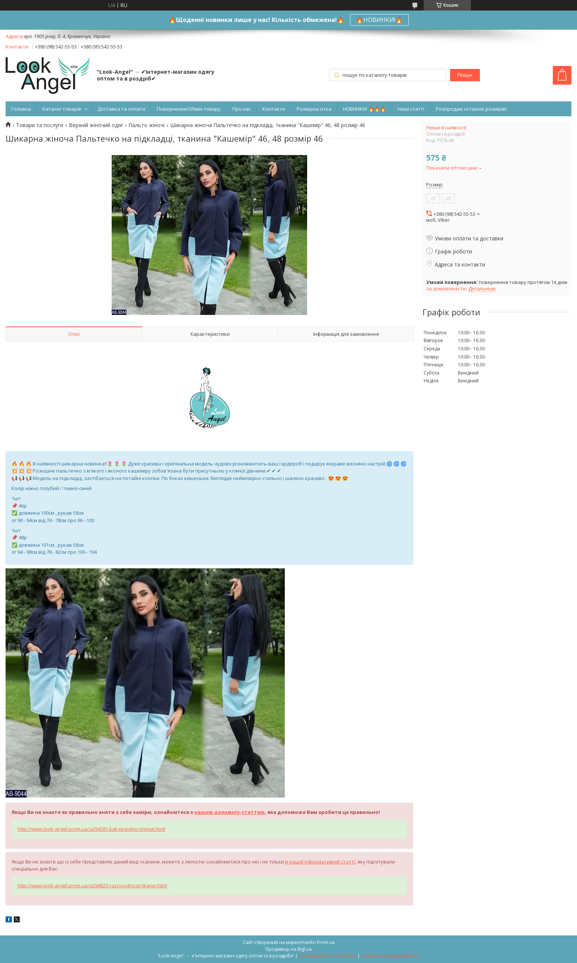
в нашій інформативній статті (320, 861)
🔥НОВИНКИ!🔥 (379, 20)
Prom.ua (326, 942)
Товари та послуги (39, 125)
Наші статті (411, 108)
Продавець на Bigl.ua (288, 949)
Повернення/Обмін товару (189, 108)
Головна (21, 108)
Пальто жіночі (146, 125)
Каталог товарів (61, 108)
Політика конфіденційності (390, 956)
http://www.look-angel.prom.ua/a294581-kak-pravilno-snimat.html (91, 828)
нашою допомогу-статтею (229, 812)
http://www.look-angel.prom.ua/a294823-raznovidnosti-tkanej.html (92, 885)
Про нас (241, 108)
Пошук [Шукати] (465, 75)
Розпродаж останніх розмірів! (471, 108)
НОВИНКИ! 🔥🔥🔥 (364, 108)
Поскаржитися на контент (327, 956)
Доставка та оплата (121, 108)
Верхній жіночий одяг (96, 125)
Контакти (273, 108)
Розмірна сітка (314, 108)
